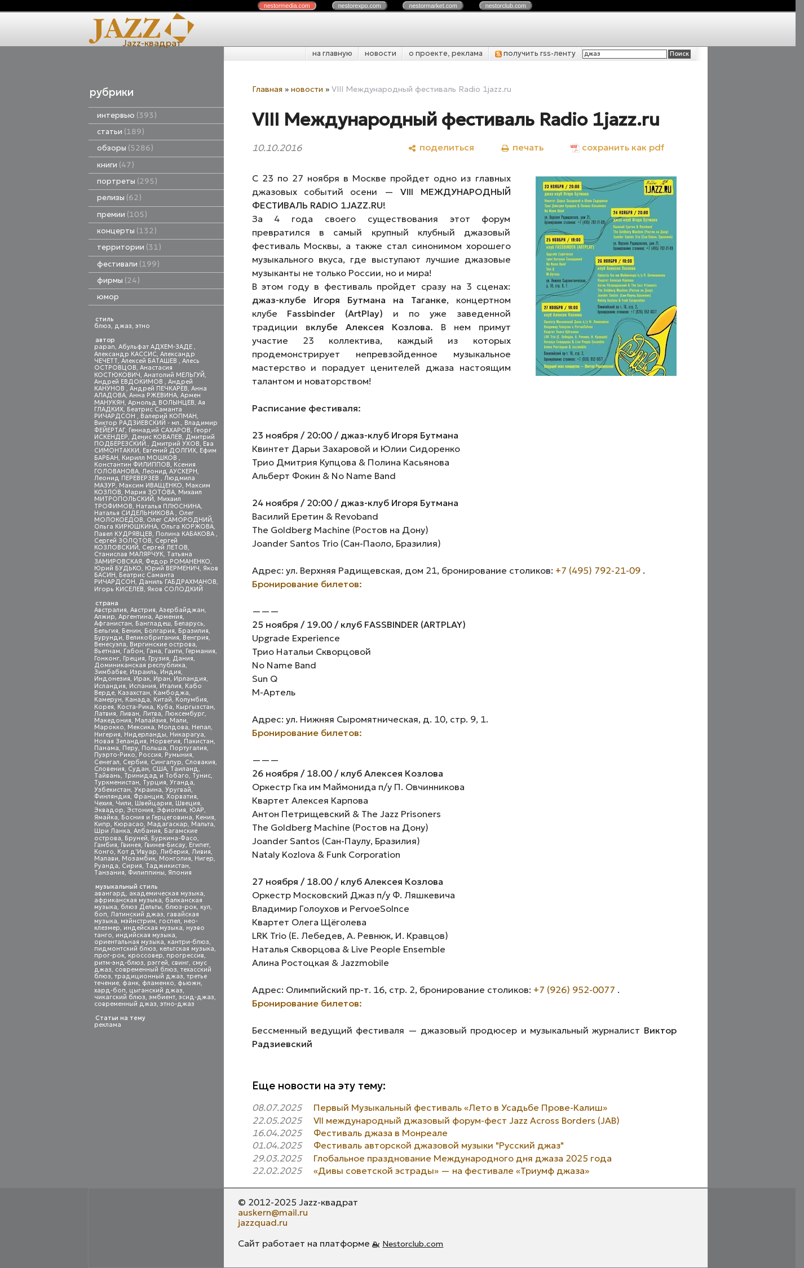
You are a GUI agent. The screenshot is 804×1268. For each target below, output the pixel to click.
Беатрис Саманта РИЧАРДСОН (138, 413)
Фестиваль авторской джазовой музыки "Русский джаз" (438, 1145)
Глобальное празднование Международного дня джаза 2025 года (462, 1158)
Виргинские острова (163, 644)
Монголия (175, 858)
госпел (169, 921)
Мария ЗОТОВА (150, 492)
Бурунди (108, 637)
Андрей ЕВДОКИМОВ (129, 381)
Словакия (200, 762)
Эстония (140, 810)
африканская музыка (128, 900)
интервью (127, 115)
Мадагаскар (167, 824)
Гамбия (105, 845)
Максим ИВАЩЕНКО (150, 485)
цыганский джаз (156, 990)
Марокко (109, 727)
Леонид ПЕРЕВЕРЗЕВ (127, 478)
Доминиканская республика (139, 665)
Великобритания (152, 637)
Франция (148, 796)
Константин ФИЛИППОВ (132, 464)
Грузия (158, 658)
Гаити (173, 651)
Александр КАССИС (125, 354)
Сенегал (107, 762)
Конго (104, 851)
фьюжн (189, 983)
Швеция (187, 803)
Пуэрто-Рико (114, 755)
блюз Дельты (141, 907)
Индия (170, 672)
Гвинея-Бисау (164, 845)
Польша (154, 748)
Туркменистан (116, 782)
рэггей (157, 962)
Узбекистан (112, 789)
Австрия (143, 610)
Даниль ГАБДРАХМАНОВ (178, 582)
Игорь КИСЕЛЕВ (119, 589)
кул (205, 907)
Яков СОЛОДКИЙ (175, 589)
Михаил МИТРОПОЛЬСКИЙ (148, 496)
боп (100, 914)
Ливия (201, 851)
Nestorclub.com (412, 1244)
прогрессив (185, 955)
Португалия (188, 748)
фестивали (128, 264)
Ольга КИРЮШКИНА (125, 526)
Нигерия (107, 734)
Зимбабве (110, 672)
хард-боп (110, 990)
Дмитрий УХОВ (175, 443)
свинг (180, 962)
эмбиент (162, 997)
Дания (183, 658)
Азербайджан (182, 610)
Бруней (136, 838)
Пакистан (199, 741)
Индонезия (112, 678)
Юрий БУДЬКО (118, 568)
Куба (165, 707)
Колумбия (191, 699)
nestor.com (287, 5)
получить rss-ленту (535, 53)
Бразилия (193, 631)
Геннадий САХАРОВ (160, 430)
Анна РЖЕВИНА (153, 395)
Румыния (178, 755)
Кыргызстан (195, 707)
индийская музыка (145, 935)
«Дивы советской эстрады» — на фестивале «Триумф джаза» (451, 1170)
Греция (134, 658)
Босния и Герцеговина (156, 817)
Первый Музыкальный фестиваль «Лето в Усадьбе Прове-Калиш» (460, 1107)
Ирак (142, 678)
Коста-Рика (135, 707)
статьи (120, 131)
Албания (147, 831)
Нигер (204, 858)
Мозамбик (139, 858)
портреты (127, 181)
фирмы (118, 280)
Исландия (110, 686)
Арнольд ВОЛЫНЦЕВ (161, 402)
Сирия (132, 866)
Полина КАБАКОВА (186, 534)
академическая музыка (166, 893)
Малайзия (150, 720)
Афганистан (113, 623)
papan (104, 347)
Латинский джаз (137, 914)
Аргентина (135, 616)
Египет (199, 845)
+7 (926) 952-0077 (574, 989)
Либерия (174, 851)
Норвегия (165, 741)
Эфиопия (171, 810)
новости (380, 53)
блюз (102, 326)
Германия (200, 651)
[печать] (522, 147)
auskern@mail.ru (273, 1212)
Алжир (104, 616)
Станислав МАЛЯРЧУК (129, 554)
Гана (154, 651)
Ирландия (190, 678)
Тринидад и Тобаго (156, 775)
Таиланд (184, 769)
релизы (119, 197)
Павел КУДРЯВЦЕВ (123, 534)
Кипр (102, 824)
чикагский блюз (119, 997)
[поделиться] (441, 147)
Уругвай (178, 789)
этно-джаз (177, 1004)
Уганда (181, 782)
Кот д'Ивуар (137, 851)
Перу (130, 748)
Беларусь (189, 623)
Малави (106, 858)
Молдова (173, 727)
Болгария (159, 631)
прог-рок (109, 955)
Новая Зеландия (120, 741)
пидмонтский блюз (125, 948)
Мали (178, 720)
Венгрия (196, 637)
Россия (150, 755)
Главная (267, 89)
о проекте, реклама (446, 53)
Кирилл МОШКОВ (150, 458)
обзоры (125, 148)
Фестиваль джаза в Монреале (380, 1132)
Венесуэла (110, 644)
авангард (110, 893)
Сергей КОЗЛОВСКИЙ (136, 544)
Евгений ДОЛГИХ (169, 450)
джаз (123, 326)
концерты (127, 231)
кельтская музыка (187, 948)
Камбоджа (171, 693)
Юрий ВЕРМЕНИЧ (172, 568)
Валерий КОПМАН (168, 416)
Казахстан (134, 693)
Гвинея (131, 845)
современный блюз (146, 969)
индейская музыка (153, 928)
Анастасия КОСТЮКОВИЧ (133, 371)
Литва (152, 713)
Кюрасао (129, 824)
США (159, 769)
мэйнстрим (138, 921)
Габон (133, 651)
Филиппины (146, 872)
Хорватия (181, 796)
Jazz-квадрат (152, 42)
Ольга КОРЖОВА (187, 526)
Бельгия (106, 631)
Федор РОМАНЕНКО (177, 561)
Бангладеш (153, 623)
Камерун (108, 699)
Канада (137, 699)
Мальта (202, 824)
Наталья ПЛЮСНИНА (168, 506)
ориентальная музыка (129, 942)
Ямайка (106, 817)
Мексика (140, 727)
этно (142, 326)
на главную (332, 53)
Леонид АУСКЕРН (169, 471)
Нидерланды (145, 734)
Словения (109, 769)
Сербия (135, 762)
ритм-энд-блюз (119, 962)
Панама (106, 748)
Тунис (201, 775)
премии (122, 214)
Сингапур (166, 762)
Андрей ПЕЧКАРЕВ (159, 388)
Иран (161, 678)
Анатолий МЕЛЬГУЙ (174, 375)
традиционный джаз (148, 976)
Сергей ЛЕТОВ (165, 547)
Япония (180, 872)
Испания (142, 686)
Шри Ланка (112, 831)
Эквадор (108, 810)
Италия (171, 686)
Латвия (105, 713)
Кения (205, 817)
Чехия (103, 803)
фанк (130, 983)
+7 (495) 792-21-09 (597, 570)
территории (129, 247)
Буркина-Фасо (174, 838)
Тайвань (107, 775)
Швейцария (153, 803)
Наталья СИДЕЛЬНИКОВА (134, 513)
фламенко (158, 983)
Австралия (110, 610)
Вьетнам (107, 651)
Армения (169, 616)
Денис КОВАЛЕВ (156, 437)
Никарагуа (187, 734)
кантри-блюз (188, 942)
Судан (138, 769)
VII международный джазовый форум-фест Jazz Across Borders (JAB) (466, 1120)
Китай (162, 699)
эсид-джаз (196, 997)
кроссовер (145, 955)
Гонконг (107, 658)
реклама (107, 1024)
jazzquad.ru (263, 1222)
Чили (123, 803)
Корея (104, 707)
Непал (201, 727)
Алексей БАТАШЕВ (150, 361)
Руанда (106, 866)
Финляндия (112, 796)
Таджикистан (167, 866)
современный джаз (125, 1004)
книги (115, 165)
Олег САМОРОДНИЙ (179, 520)
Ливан (129, 713)
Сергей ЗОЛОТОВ (123, 540)
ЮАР (196, 810)
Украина (148, 789)
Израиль (143, 672)
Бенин (131, 631)
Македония (112, 720)
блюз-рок (181, 907)
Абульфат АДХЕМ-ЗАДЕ (156, 347)
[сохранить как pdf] (617, 147)
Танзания (109, 872)
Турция (154, 782)
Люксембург (185, 713)
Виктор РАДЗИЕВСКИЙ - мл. (137, 423)
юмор (108, 297)
